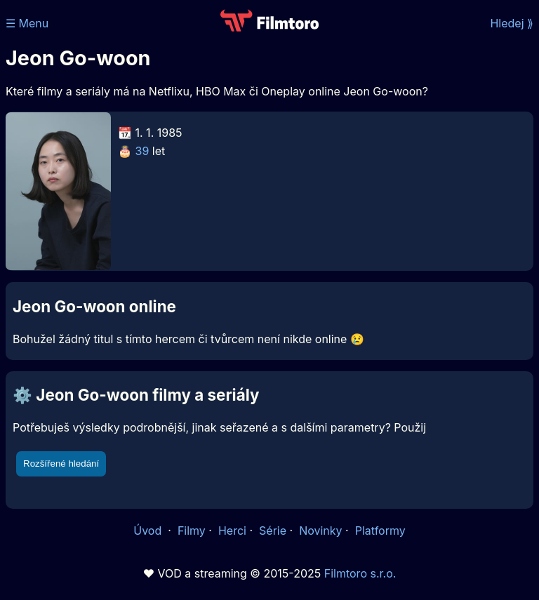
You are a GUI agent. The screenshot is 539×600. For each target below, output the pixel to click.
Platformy (380, 531)
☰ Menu (27, 23)
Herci (232, 531)
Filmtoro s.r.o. (360, 573)
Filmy (192, 531)
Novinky (320, 531)
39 (142, 151)
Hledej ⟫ (511, 23)
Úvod (148, 531)
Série (272, 531)
